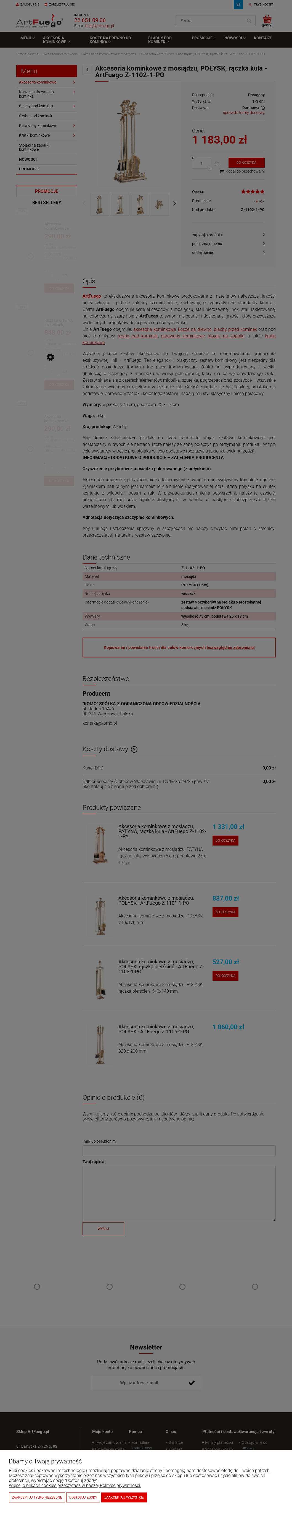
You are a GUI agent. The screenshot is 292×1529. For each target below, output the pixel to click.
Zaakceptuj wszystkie (124, 1497)
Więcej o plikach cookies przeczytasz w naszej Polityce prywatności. (75, 1485)
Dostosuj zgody (83, 1497)
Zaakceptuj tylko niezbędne (37, 1497)
